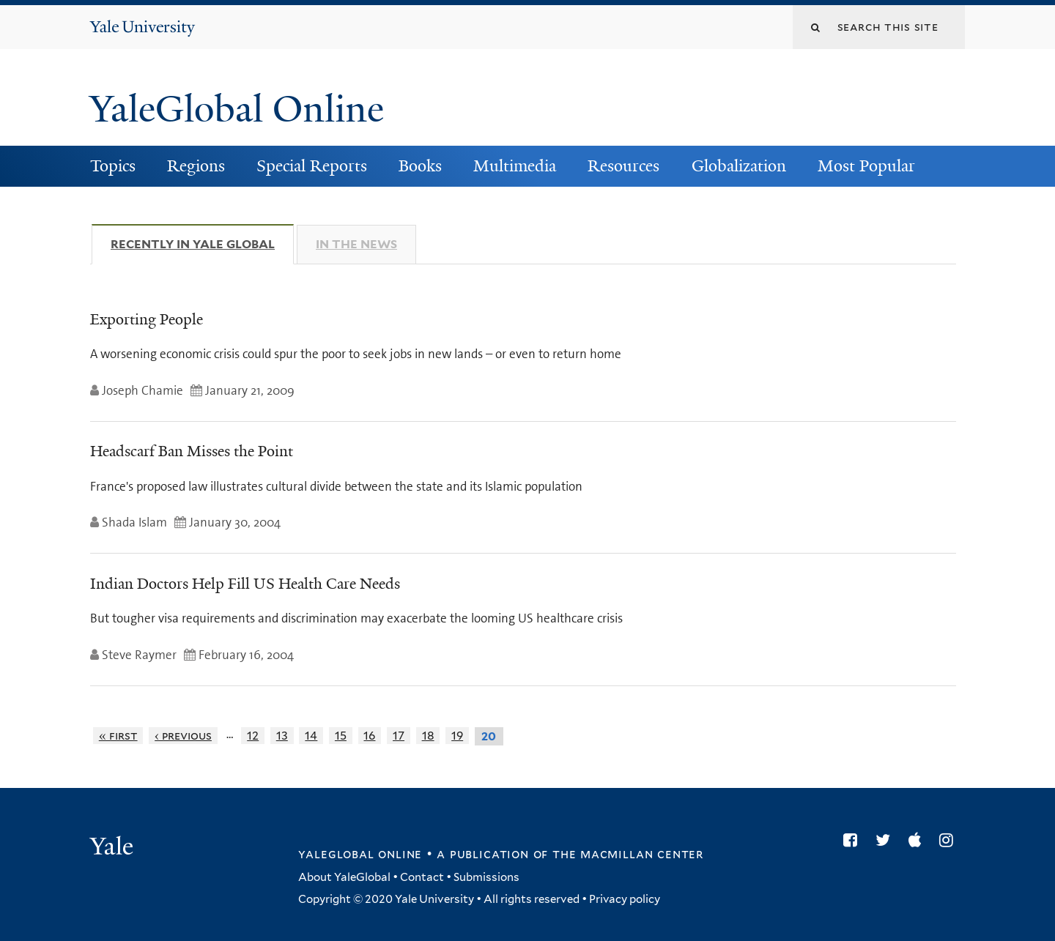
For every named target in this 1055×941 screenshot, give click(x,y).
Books (420, 165)
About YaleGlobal (344, 877)
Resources (623, 165)
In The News (356, 244)
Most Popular (866, 165)
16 (369, 736)
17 (398, 736)
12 (253, 736)
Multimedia (514, 165)
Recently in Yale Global (202, 244)
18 (428, 736)
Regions (196, 165)
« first (118, 736)
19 (457, 736)
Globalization (739, 165)
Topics (113, 165)
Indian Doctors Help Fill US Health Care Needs (245, 583)
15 (341, 736)
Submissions (486, 877)
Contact (422, 877)
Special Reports (311, 165)
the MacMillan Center (627, 854)
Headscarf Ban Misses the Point (191, 451)
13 (282, 736)
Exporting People (146, 319)
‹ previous (183, 736)
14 (311, 736)
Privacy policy (624, 899)
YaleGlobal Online (236, 109)
